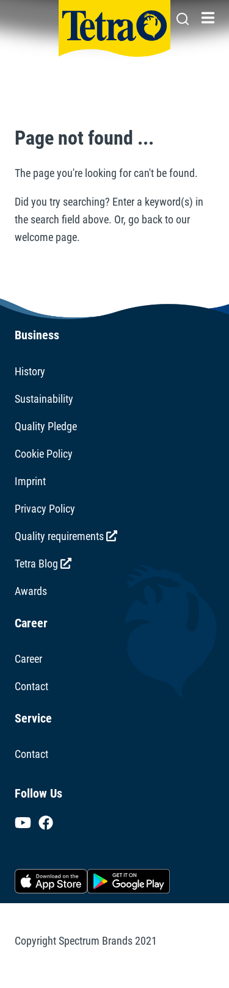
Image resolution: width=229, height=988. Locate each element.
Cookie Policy (44, 453)
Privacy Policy (45, 508)
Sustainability (44, 398)
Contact (31, 686)
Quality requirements (66, 536)
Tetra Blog (43, 563)
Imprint (30, 481)
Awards (31, 591)
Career (28, 658)
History (30, 371)
